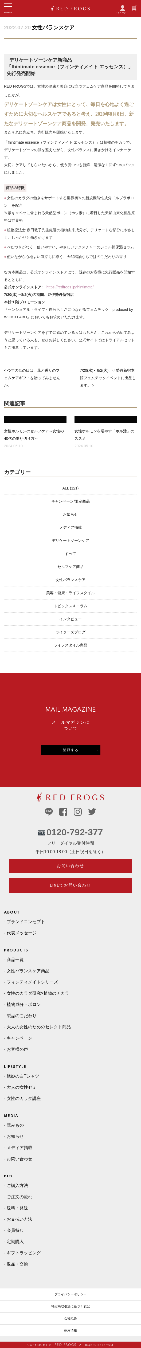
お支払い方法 (19, 1219)
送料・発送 (17, 1208)
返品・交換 (17, 1264)
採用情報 (70, 1330)
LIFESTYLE (15, 1066)
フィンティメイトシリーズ (32, 982)
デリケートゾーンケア (70, 540)
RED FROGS (65, 1345)
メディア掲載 (70, 527)
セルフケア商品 (70, 567)
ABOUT (12, 912)
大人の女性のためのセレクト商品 (39, 1027)
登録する (71, 750)
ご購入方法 (17, 1185)
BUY (8, 1176)
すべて (70, 553)
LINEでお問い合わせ (70, 885)
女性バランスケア (53, 27)
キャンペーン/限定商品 (70, 501)
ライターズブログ (70, 632)
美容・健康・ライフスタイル (70, 593)
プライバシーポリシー (70, 1294)
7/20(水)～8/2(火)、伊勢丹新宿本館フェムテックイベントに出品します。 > (108, 377)
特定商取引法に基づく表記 (70, 1306)
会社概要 (70, 1318)
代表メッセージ (22, 933)
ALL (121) (70, 488)
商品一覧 (15, 959)
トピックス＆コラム (70, 606)
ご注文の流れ (19, 1196)
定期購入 (15, 1241)
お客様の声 (17, 1049)
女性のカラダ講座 (24, 1098)
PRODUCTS (16, 950)
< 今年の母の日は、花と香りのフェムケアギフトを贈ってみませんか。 (32, 377)
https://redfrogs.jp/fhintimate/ (70, 287)
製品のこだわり (22, 1015)
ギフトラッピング (24, 1253)
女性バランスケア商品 (28, 971)
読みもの (15, 1125)
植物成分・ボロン (24, 1004)
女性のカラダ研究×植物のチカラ (38, 993)
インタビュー (70, 619)
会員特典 (15, 1230)
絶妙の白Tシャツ (23, 1076)
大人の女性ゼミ (22, 1087)
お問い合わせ (70, 865)
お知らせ (70, 514)
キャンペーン (19, 1038)
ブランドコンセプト (26, 921)
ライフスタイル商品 (70, 645)
